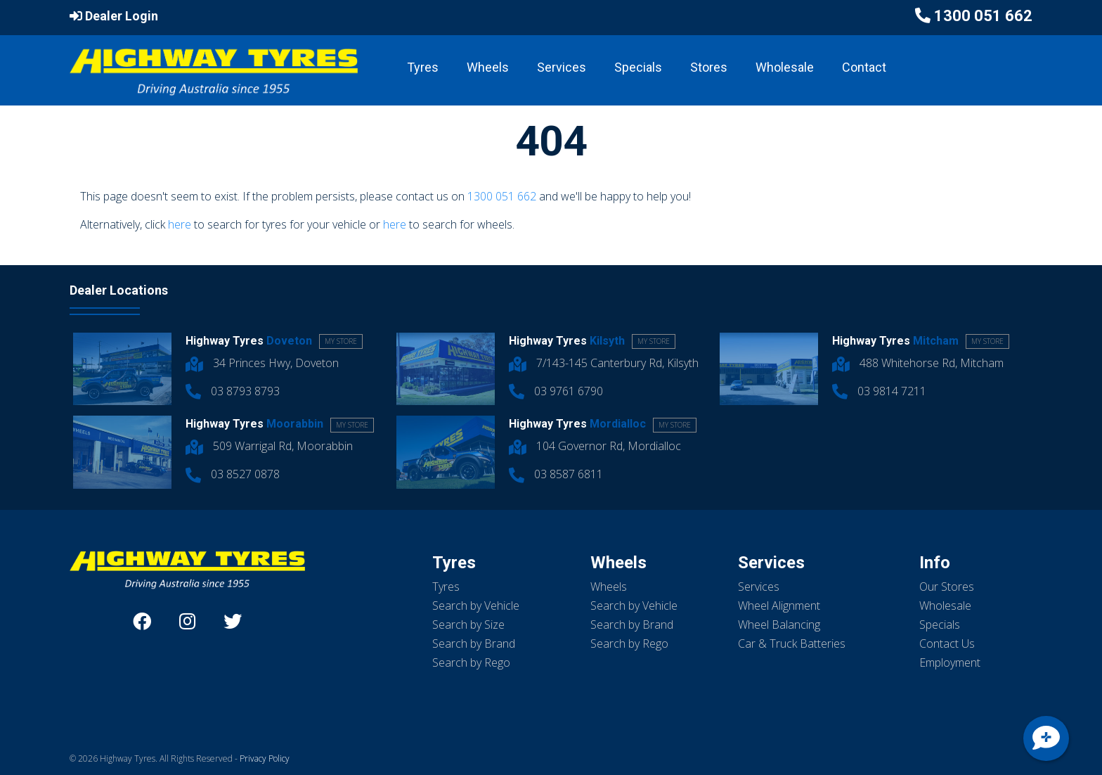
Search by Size (468, 624)
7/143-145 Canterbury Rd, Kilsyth (604, 363)
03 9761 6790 (556, 391)
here (179, 224)
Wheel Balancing (779, 624)
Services (561, 67)
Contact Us (947, 643)
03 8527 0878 (233, 474)
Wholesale (785, 67)
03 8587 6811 (556, 474)
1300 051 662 (983, 16)
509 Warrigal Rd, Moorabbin (269, 446)
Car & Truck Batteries (791, 643)
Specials (638, 67)
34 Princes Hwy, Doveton (262, 363)
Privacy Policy (265, 758)
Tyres (423, 67)
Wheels (488, 67)
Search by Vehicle (475, 605)
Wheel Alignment (779, 605)
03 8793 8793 (233, 391)
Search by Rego (471, 662)
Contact (864, 67)
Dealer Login (114, 15)
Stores (708, 67)
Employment (949, 662)
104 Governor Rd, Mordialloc (595, 446)
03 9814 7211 (879, 391)
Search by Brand (473, 643)
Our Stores (946, 586)
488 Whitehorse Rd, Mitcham (918, 363)
